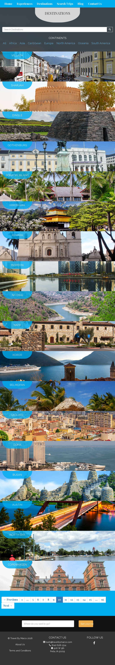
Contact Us (95, 4)
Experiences (24, 4)
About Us (20, 644)
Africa (13, 43)
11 (66, 599)
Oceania (83, 43)
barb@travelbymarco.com (59, 642)
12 (72, 599)
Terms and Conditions (20, 650)
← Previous (10, 599)
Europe (48, 43)
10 (59, 599)
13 (78, 599)
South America (100, 43)
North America (65, 43)
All (4, 43)
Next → (7, 605)
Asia (22, 43)
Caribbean (34, 43)
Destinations (44, 4)
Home (8, 4)
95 (102, 599)
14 (84, 599)
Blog (81, 4)
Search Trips (65, 4)
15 (90, 599)
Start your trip (87, 624)
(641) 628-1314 (59, 645)
